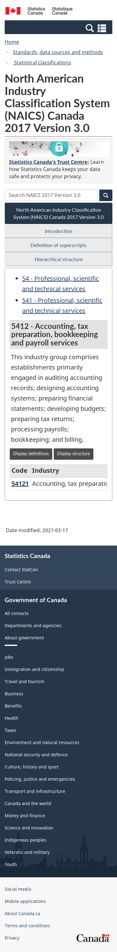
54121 (20, 483)
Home (12, 41)
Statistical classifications (42, 62)
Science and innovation (29, 828)
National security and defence (36, 755)
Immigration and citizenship (34, 669)
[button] (59, 28)
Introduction (58, 231)
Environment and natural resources (42, 742)
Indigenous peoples (25, 840)
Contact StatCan (21, 569)
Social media (18, 889)
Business (14, 694)
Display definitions (31, 453)
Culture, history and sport (32, 767)
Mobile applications (25, 901)
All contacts (17, 613)
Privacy (12, 938)
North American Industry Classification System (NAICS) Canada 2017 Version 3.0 (58, 213)
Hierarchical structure (59, 259)
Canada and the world (28, 803)
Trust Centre (18, 582)
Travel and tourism (24, 681)
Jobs (9, 657)
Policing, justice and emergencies (40, 779)
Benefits (13, 706)
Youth (11, 864)
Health (11, 718)
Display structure (73, 453)
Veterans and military (27, 852)
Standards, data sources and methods (58, 52)
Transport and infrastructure (35, 791)
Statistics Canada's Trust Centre (48, 162)
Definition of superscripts (58, 245)
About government (24, 638)
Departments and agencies (33, 625)
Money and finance (25, 816)
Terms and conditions (27, 926)
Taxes (10, 730)
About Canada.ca (22, 913)
